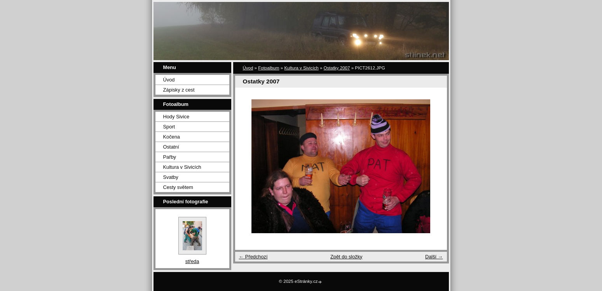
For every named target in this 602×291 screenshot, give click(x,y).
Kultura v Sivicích (182, 167)
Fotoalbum (268, 68)
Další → (434, 257)
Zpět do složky (346, 257)
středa (192, 261)
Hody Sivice (176, 117)
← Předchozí (253, 257)
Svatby (170, 177)
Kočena (171, 137)
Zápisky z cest (179, 90)
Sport (169, 127)
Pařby (169, 157)
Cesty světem (178, 187)
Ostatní (171, 147)
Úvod (169, 80)
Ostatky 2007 (337, 68)
